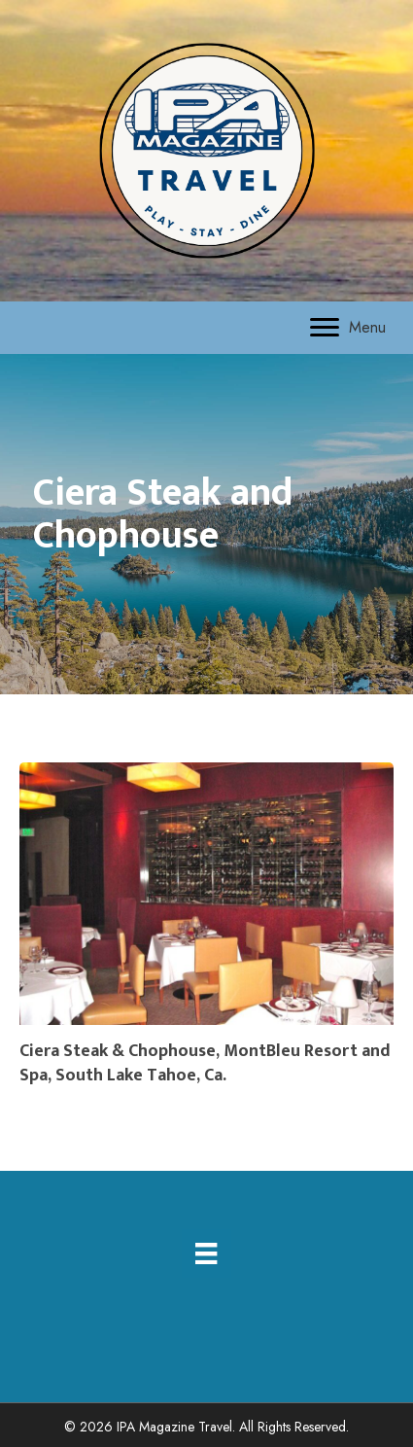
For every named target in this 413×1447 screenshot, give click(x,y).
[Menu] (348, 327)
